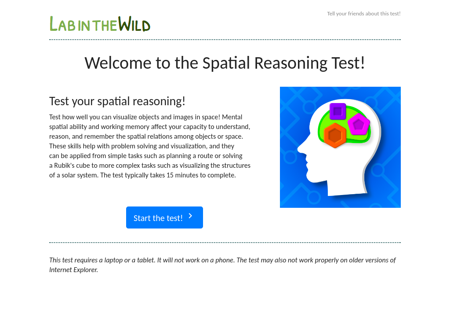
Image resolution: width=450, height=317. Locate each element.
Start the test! (165, 216)
